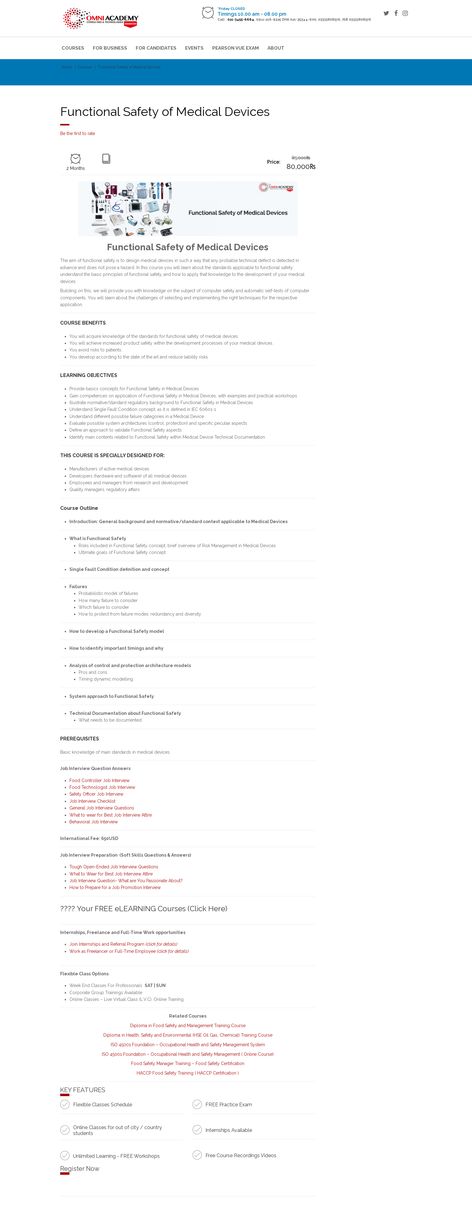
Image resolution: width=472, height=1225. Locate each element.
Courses (73, 48)
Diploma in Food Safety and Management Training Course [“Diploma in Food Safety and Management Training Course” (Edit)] (188, 1025)
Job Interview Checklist (92, 801)
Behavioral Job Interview (94, 821)
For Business (110, 48)
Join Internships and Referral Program (123, 944)
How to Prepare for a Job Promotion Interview (115, 887)
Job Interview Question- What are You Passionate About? (126, 880)
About (275, 48)
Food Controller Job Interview (99, 780)
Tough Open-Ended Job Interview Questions (113, 866)
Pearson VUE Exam (235, 48)
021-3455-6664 (240, 20)
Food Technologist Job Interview (102, 787)
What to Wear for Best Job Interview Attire (111, 873)
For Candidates (156, 48)
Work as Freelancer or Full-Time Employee (129, 951)
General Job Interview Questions (101, 807)
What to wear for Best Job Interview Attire (110, 815)
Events (194, 48)
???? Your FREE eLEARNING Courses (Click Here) (143, 908)
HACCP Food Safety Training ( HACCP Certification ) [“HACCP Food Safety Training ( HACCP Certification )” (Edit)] (188, 1073)
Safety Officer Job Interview (96, 794)
